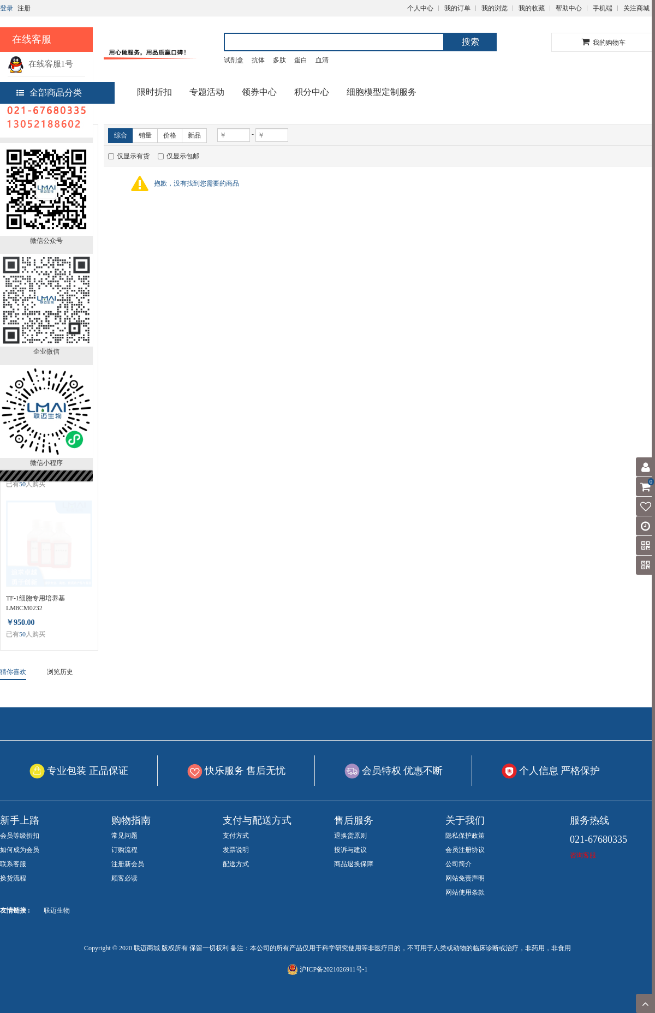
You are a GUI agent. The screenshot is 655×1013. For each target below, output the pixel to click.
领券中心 (259, 92)
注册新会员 (127, 864)
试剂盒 (233, 60)
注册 (24, 8)
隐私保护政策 (465, 835)
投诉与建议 (350, 850)
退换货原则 (350, 835)
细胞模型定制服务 (381, 92)
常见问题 (124, 835)
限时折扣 (154, 92)
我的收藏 (532, 8)
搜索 (470, 41)
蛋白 (300, 60)
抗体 (258, 60)
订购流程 (124, 850)
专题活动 (206, 92)
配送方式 (236, 864)
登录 (6, 8)
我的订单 (457, 8)
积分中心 (311, 92)
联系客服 (13, 864)
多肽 (279, 60)
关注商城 (636, 8)
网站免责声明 (465, 878)
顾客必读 (124, 878)
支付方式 (236, 835)
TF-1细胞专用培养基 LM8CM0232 (35, 603)
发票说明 (236, 850)
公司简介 (458, 864)
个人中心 (420, 8)
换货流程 (13, 878)
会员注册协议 (465, 850)
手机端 (602, 8)
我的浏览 (494, 8)
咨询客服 (583, 855)
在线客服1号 (40, 63)
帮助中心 (569, 8)
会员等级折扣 (19, 835)
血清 (322, 60)
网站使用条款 (465, 892)
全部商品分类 (49, 92)
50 (22, 484)
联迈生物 (57, 910)
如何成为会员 (19, 850)
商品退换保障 (353, 864)
